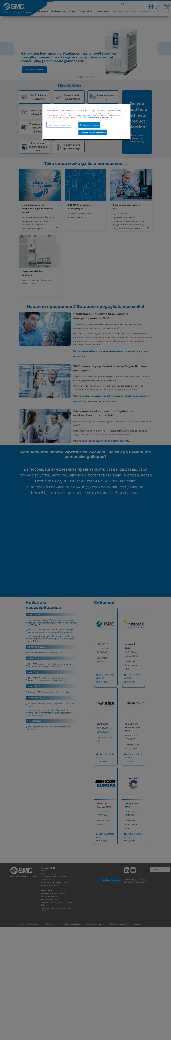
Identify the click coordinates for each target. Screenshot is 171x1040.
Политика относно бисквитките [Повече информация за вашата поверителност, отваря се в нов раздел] (99, 117)
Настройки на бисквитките (59, 125)
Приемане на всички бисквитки (93, 132)
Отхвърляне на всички (89, 125)
